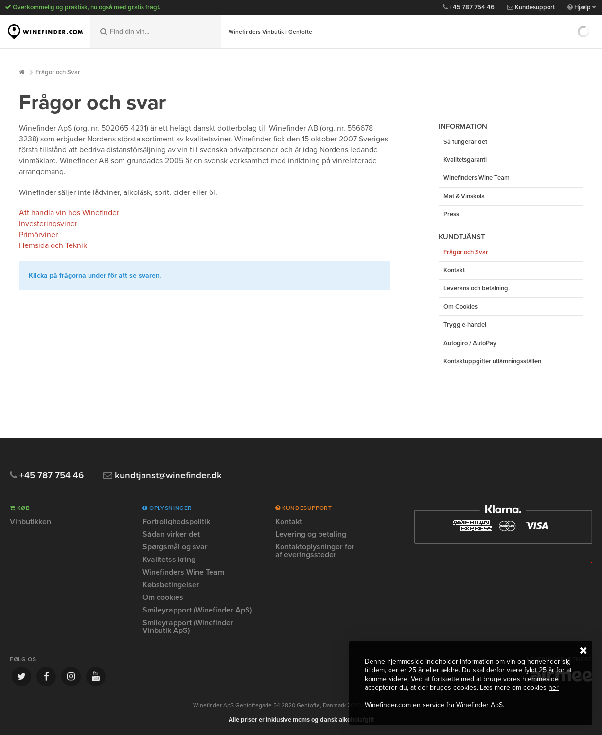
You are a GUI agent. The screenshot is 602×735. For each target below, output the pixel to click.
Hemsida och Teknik (53, 245)
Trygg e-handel (464, 325)
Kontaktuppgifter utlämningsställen (492, 361)
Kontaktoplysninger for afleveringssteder (314, 551)
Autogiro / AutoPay (469, 343)
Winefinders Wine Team (476, 178)
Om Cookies (460, 307)
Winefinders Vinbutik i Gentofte (270, 31)
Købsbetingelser (170, 585)
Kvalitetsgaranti (465, 160)
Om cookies (162, 597)
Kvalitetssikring (168, 559)
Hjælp (581, 7)
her (554, 687)
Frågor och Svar (57, 72)
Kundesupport (531, 7)
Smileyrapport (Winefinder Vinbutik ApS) (187, 626)
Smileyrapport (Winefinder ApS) (197, 610)
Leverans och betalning (475, 288)
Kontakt (454, 270)
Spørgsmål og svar (175, 547)
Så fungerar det (465, 142)
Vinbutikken (30, 522)
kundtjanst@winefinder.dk (162, 476)
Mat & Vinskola (464, 196)
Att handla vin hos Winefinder (69, 213)
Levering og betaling (310, 534)
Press (451, 214)
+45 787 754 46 (469, 7)
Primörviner (38, 235)
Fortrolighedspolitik (176, 522)
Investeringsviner (48, 223)
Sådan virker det (171, 534)
